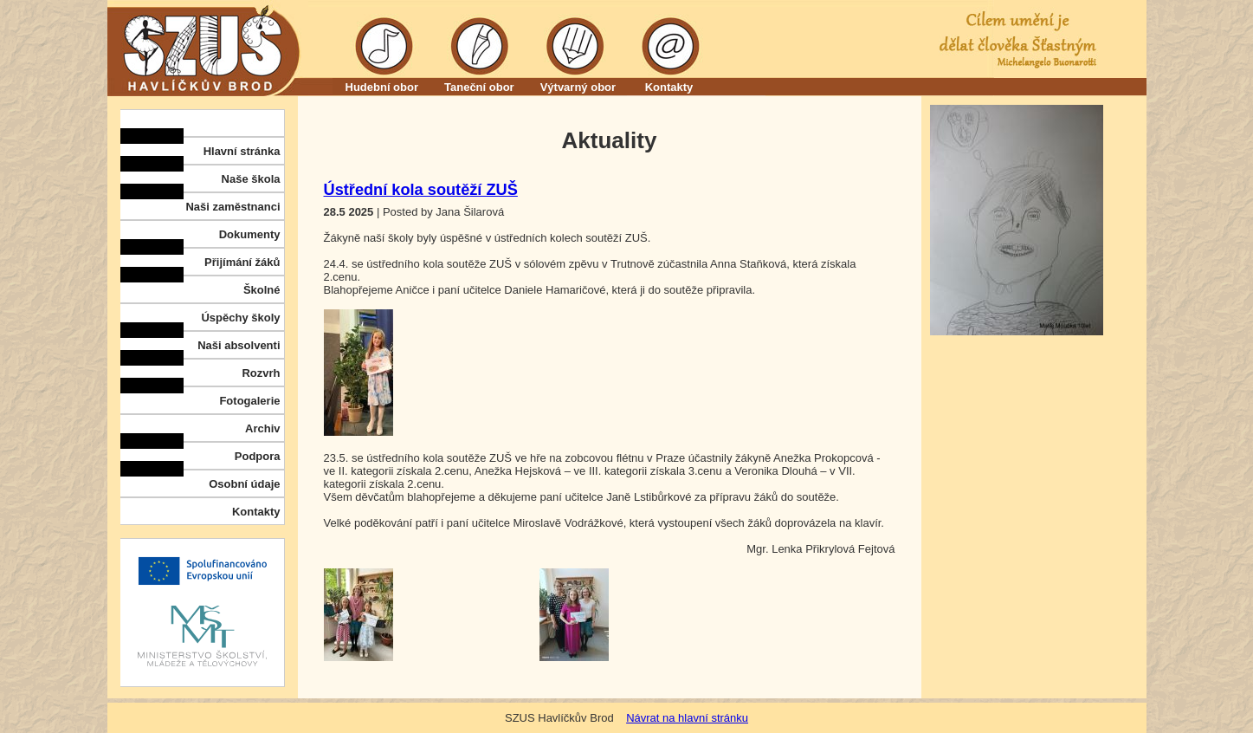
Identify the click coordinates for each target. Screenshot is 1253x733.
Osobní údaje (244, 483)
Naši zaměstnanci (232, 206)
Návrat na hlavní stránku (687, 717)
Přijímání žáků (242, 262)
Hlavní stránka (242, 151)
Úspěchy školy (240, 317)
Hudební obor (382, 87)
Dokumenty (250, 234)
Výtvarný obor (578, 87)
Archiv (262, 428)
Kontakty (669, 87)
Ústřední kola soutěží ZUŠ (421, 189)
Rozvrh (261, 372)
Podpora (258, 456)
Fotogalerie (249, 400)
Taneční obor (479, 87)
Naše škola (251, 178)
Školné (262, 289)
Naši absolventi (238, 345)
